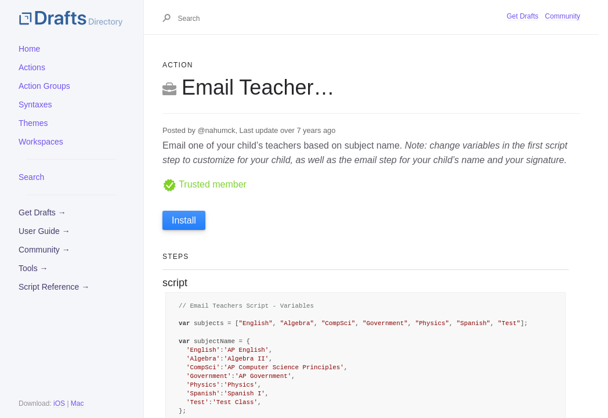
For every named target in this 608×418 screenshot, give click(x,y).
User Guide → (44, 231)
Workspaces (41, 141)
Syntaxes (35, 104)
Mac (77, 403)
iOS (59, 403)
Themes (33, 123)
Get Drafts (522, 16)
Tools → (33, 268)
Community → (44, 249)
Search (31, 177)
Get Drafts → (42, 212)
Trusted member (204, 184)
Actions (32, 67)
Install (184, 220)
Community (562, 16)
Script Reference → (54, 286)
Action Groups (44, 86)
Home (29, 48)
